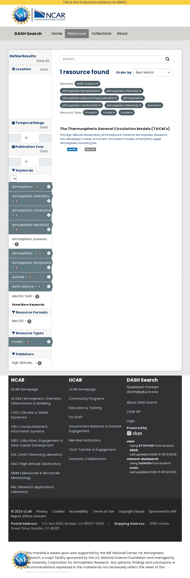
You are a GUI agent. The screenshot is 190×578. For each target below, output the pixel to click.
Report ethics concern (28, 516)
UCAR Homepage (82, 389)
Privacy (42, 511)
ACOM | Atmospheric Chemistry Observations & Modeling (36, 401)
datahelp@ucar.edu (142, 392)
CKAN (134, 433)
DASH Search (28, 33)
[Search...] (111, 59)
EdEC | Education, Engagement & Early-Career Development (37, 443)
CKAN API (134, 411)
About (122, 33)
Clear (44, 69)
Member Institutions (85, 440)
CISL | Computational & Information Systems (29, 429)
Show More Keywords (28, 304)
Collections (101, 33)
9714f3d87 (146, 445)
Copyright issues (131, 511)
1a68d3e (145, 463)
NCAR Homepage (24, 389)
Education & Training (85, 408)
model (72, 149)
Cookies (58, 511)
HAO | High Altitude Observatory (36, 464)
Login (131, 421)
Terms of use (103, 511)
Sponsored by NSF (163, 511)
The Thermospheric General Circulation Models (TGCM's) (115, 128)
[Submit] (168, 59)
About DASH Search (142, 402)
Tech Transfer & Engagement (92, 449)
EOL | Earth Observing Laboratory (36, 454)
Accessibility (78, 511)
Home (57, 33)
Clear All (42, 61)
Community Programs (86, 398)
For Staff (75, 417)
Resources (77, 33)
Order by (123, 72)
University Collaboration (87, 459)
